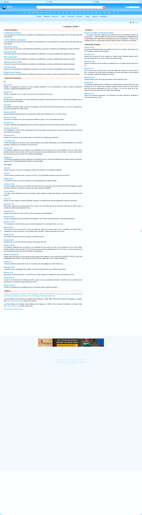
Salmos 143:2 (8, 178)
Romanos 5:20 (9, 216)
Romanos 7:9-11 (9, 222)
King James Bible (10, 67)
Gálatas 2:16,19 (9, 245)
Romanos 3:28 (89, 61)
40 (129, 38)
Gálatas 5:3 (8, 262)
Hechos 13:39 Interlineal (12, 294)
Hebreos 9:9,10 (9, 278)
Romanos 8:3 (8, 227)
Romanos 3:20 (89, 54)
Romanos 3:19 (9, 204)
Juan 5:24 (7, 105)
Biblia (5, 22)
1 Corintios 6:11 (9, 141)
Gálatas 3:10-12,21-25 (11, 254)
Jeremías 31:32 (9, 184)
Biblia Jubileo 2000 (10, 57)
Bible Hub (52, 296)
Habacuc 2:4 (8, 92)
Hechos (9, 22)
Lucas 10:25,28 (9, 191)
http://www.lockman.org (15, 301)
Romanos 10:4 (9, 240)
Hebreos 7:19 (8, 272)
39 (93, 36)
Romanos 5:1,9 (9, 123)
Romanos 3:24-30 (10, 112)
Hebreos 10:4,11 (9, 285)
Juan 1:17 (7, 198)
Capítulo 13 (15, 22)
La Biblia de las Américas (12, 33)
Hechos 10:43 (89, 47)
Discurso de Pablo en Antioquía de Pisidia (98, 33)
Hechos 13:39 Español (46, 294)
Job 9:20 (7, 168)
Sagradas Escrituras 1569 (12, 62)
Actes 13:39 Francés (62, 294)
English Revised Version (12, 72)
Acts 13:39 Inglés (33, 296)
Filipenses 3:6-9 (9, 267)
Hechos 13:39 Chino (20, 296)
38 (86, 34)
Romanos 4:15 (9, 211)
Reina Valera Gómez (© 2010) (13, 309)
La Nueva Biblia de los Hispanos (15, 40)
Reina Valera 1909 (10, 52)
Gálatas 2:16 (8, 148)
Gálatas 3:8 (8, 157)
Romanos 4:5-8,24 (10, 117)
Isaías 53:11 (8, 85)
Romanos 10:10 (9, 135)
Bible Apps (44, 296)
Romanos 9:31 (9, 234)
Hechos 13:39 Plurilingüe (29, 294)
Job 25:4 (7, 173)
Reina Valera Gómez (11, 47)
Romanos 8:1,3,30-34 (11, 128)
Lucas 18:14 (8, 97)
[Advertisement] (71, 324)
